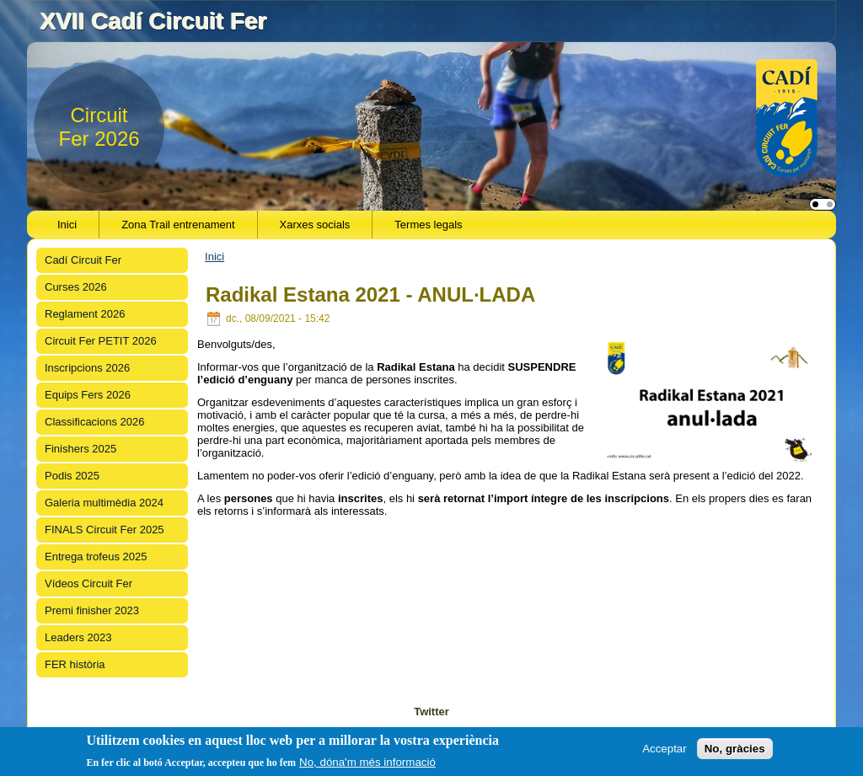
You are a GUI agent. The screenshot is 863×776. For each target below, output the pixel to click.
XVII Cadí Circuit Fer (153, 21)
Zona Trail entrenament (177, 224)
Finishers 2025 (80, 448)
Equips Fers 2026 (88, 394)
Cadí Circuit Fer (83, 260)
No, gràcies (735, 748)
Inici (67, 224)
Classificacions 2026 (95, 421)
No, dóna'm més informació (367, 762)
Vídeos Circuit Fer (88, 583)
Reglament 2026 (85, 314)
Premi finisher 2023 (92, 610)
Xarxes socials (315, 224)
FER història (75, 664)
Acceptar (664, 748)
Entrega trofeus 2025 (96, 556)
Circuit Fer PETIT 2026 (101, 340)
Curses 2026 (76, 287)
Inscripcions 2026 (87, 367)
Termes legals (428, 224)
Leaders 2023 (78, 637)
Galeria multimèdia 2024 (104, 502)
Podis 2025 (72, 475)
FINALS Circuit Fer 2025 (104, 529)
